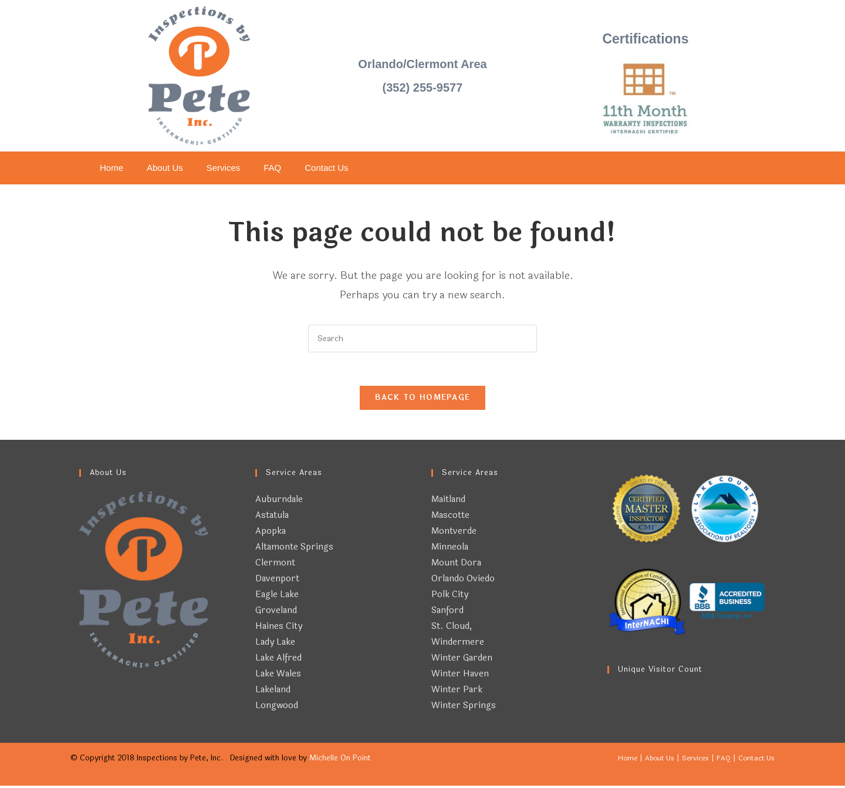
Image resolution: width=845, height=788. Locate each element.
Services (224, 168)
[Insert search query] (422, 338)
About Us (165, 168)
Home (111, 168)
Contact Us (326, 168)
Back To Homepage (423, 400)
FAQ (272, 168)
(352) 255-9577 (423, 87)
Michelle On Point (340, 760)
